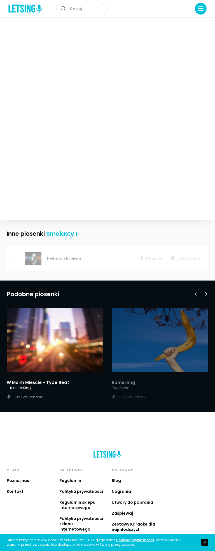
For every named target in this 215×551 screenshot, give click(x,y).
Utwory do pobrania (132, 492)
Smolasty (109, 69)
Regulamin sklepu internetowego (77, 495)
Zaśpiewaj (122, 503)
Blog (116, 471)
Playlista (196, 28)
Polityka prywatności (81, 481)
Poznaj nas (18, 471)
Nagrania (121, 481)
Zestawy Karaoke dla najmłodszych (133, 517)
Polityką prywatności (135, 540)
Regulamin (70, 471)
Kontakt (15, 481)
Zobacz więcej (55, 168)
